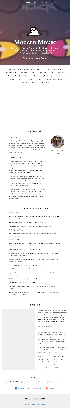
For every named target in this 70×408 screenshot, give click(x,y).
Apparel (33, 73)
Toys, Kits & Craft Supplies (40, 82)
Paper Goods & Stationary (53, 79)
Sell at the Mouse (36, 69)
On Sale (39, 79)
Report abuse (41, 404)
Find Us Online (23, 69)
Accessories (24, 73)
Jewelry (31, 79)
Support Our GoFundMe (53, 69)
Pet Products (25, 82)
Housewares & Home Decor (17, 79)
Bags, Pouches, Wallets (46, 73)
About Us (12, 69)
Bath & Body (61, 73)
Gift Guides (58, 76)
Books (10, 76)
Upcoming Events (11, 73)
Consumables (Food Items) (43, 76)
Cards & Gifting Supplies (23, 76)
